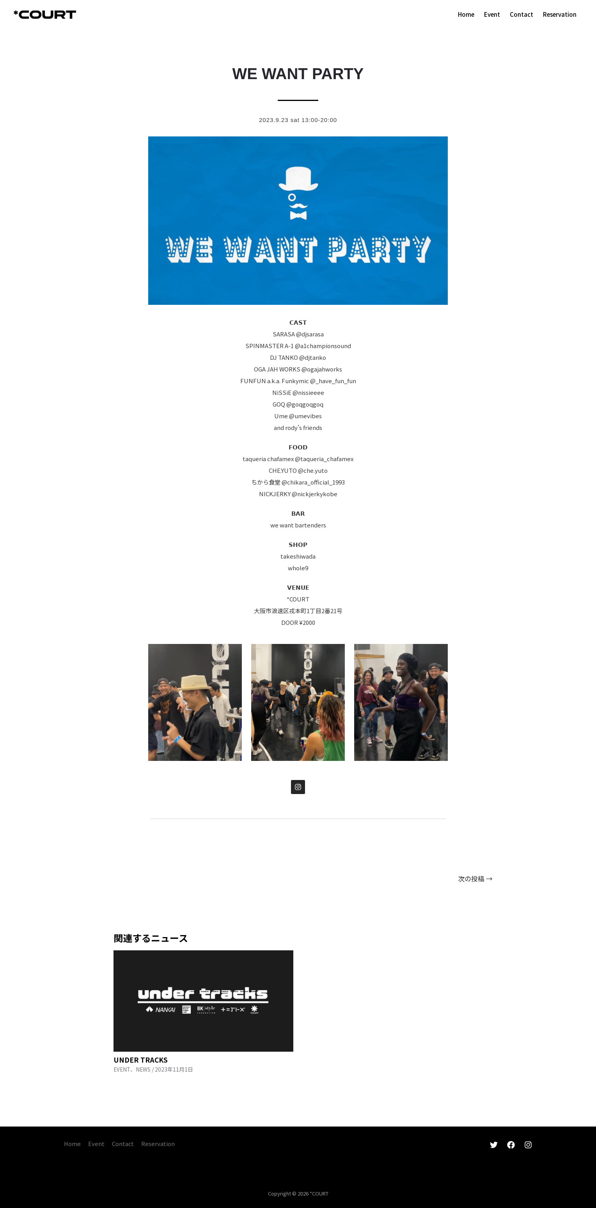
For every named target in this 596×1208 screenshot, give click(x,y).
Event (97, 1143)
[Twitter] (494, 1145)
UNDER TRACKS (141, 1059)
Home (72, 1143)
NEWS (144, 1069)
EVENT (122, 1069)
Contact (124, 1143)
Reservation (160, 1143)
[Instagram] (528, 1145)
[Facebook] (511, 1145)
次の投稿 (475, 878)
